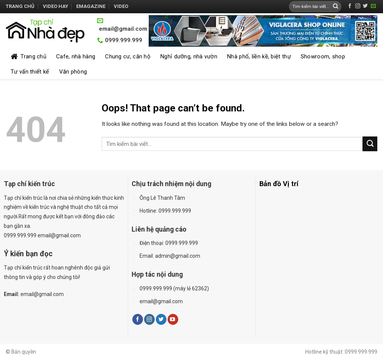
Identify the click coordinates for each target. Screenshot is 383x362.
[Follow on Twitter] (365, 6)
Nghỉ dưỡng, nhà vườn (188, 56)
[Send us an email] (373, 6)
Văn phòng (73, 71)
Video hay (55, 6)
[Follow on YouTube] (173, 319)
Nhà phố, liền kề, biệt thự (259, 56)
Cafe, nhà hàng (75, 56)
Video (121, 6)
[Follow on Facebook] (349, 6)
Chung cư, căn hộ (128, 56)
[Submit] (335, 6)
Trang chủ (20, 6)
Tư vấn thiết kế (30, 71)
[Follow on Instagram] (357, 6)
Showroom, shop (323, 56)
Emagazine (90, 6)
